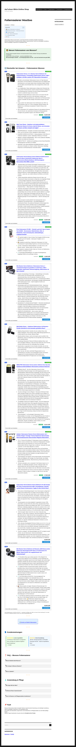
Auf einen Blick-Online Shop (17, 9)
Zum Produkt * (46, 117)
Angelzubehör (52, 9)
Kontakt (12, 734)
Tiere (46, 9)
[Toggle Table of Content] (22, 28)
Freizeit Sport (60, 9)
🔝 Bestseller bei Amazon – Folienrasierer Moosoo (15, 30)
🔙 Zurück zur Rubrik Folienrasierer (28, 622)
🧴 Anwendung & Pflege (10, 35)
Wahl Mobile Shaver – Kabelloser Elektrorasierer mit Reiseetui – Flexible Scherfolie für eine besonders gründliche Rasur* (33, 327)
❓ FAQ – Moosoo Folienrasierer (12, 33)
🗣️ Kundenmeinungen (10, 32)
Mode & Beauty (39, 9)
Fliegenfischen (68, 9)
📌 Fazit (7, 36)
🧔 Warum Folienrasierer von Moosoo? (13, 29)
